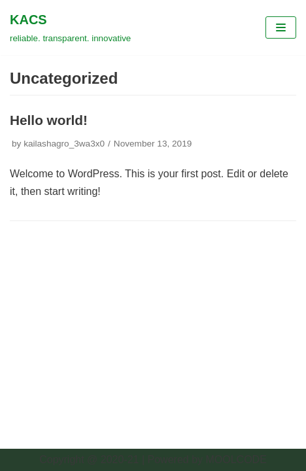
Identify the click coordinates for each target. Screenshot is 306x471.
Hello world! (49, 120)
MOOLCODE (235, 459)
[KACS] (70, 27)
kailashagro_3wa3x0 (64, 143)
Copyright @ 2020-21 (89, 459)
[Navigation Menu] (280, 27)
